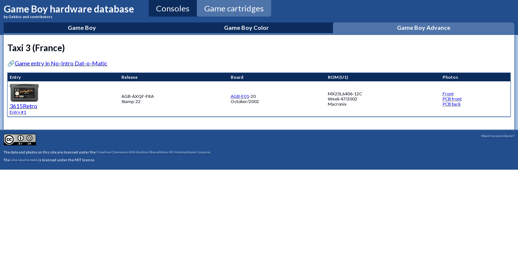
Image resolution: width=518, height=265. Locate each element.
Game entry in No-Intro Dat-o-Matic (61, 63)
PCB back (452, 104)
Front (448, 93)
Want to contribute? (497, 136)
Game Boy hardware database (69, 11)
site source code (24, 160)
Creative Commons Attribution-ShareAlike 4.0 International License (153, 152)
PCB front (452, 99)
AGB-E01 (240, 96)
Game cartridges (234, 8)
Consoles (172, 8)
